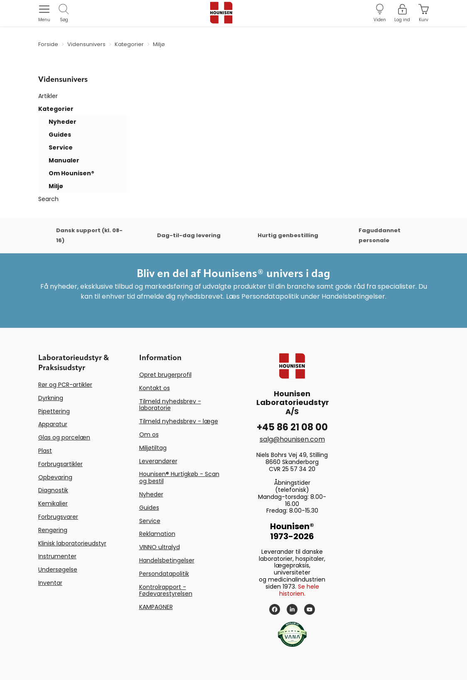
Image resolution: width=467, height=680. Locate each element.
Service (61, 147)
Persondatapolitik (164, 574)
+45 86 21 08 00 (292, 427)
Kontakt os (154, 388)
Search (48, 199)
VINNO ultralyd (159, 547)
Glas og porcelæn (64, 437)
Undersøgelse (57, 569)
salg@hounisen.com (292, 439)
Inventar (50, 583)
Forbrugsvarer (58, 517)
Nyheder (62, 122)
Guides (60, 134)
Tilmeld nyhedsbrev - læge (178, 421)
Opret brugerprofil (165, 375)
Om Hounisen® (71, 173)
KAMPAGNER (156, 607)
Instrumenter (57, 556)
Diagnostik (53, 490)
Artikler (48, 96)
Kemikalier (53, 503)
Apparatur (52, 424)
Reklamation (157, 534)
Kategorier (56, 109)
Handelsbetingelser (166, 560)
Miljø (56, 186)
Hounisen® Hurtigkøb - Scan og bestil (179, 477)
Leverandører (158, 461)
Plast (45, 451)
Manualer (64, 160)
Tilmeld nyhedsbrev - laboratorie (170, 404)
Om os (149, 434)
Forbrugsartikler (60, 464)
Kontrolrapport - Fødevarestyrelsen (165, 590)
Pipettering (54, 411)
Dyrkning (50, 398)
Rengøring (52, 530)
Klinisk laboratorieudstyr (72, 543)
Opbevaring (55, 477)
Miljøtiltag (153, 448)
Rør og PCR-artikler (65, 385)
